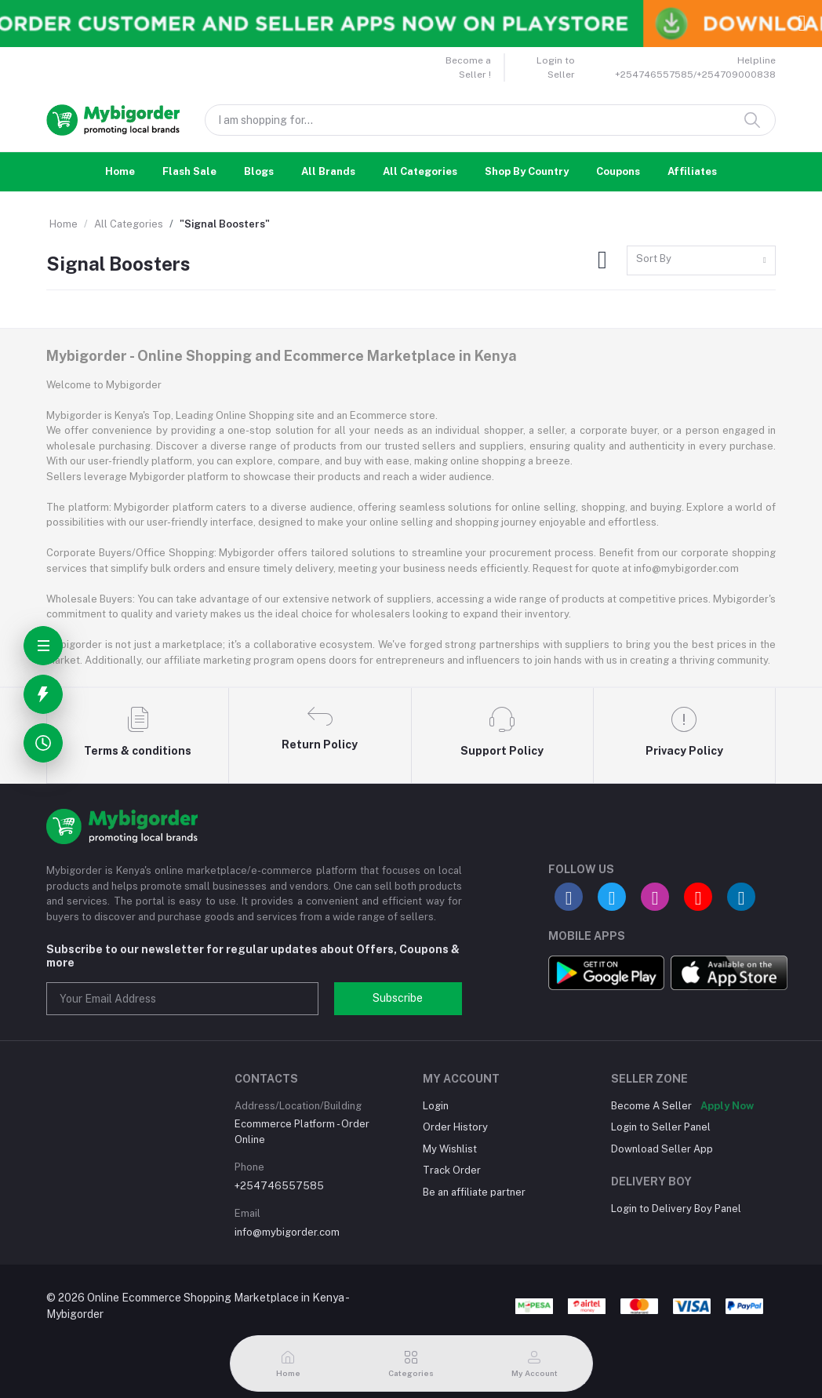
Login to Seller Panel (661, 1127)
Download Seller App (662, 1149)
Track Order (452, 1170)
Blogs (259, 171)
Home (120, 171)
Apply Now (727, 1106)
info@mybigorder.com (287, 1232)
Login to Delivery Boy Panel (676, 1208)
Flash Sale (189, 171)
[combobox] (701, 261)
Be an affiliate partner (474, 1192)
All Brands (328, 171)
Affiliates (692, 171)
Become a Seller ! (468, 67)
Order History (455, 1127)
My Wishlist (450, 1149)
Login (436, 1106)
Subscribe (398, 998)
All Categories (420, 171)
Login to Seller (555, 67)
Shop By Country (527, 171)
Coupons (618, 171)
